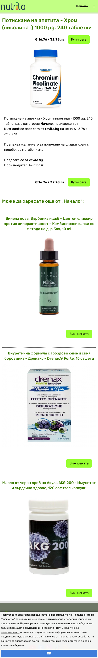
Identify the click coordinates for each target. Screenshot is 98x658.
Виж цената (79, 334)
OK (49, 653)
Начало (82, 6)
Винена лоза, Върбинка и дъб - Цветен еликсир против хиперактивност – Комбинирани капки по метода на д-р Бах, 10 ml (49, 223)
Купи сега (79, 39)
